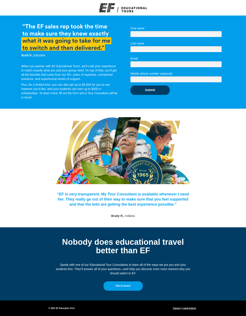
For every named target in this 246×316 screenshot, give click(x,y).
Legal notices (189, 308)
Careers (177, 308)
